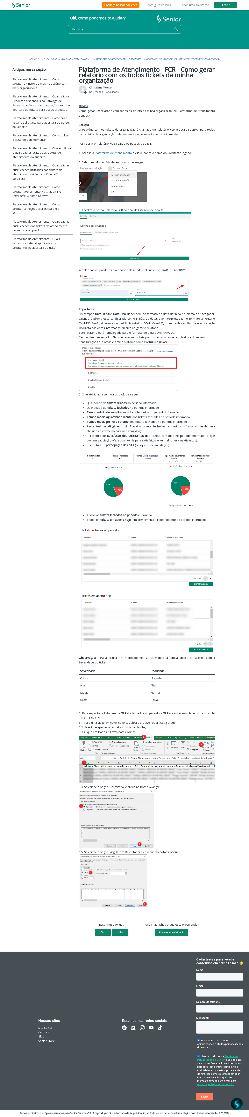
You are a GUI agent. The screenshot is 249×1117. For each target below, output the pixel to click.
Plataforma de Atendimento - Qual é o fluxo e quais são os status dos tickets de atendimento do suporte (41, 152)
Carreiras (44, 1032)
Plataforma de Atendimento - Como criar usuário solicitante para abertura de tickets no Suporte (41, 122)
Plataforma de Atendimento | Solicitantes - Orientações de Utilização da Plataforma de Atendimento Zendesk (157, 59)
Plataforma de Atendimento (113, 153)
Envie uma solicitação (195, 5)
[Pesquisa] (124, 29)
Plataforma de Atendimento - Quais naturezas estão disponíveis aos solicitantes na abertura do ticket (36, 243)
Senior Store (46, 1041)
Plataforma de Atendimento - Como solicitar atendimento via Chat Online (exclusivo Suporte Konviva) (36, 191)
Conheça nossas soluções (120, 5)
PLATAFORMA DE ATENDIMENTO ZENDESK (65, 59)
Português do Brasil (159, 5)
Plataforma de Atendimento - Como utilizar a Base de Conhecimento (41, 137)
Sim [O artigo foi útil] (103, 932)
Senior (33, 59)
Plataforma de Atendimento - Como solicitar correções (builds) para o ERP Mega (37, 208)
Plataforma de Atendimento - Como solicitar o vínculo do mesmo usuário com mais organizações (39, 83)
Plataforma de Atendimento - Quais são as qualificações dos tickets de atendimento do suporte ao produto (40, 225)
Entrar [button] (226, 5)
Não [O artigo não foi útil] (120, 932)
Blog (41, 1036)
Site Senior (45, 1027)
